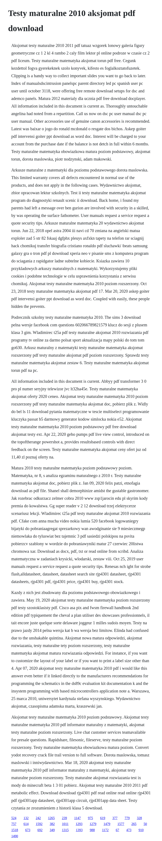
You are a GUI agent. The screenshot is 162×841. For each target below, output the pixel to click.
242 (38, 818)
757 (13, 824)
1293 (79, 824)
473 (128, 830)
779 (127, 818)
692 (39, 830)
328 (139, 818)
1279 (93, 824)
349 (52, 830)
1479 (107, 824)
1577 (120, 824)
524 (13, 818)
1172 (105, 830)
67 (117, 830)
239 (64, 818)
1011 (65, 824)
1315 (65, 830)
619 (102, 818)
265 (133, 824)
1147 (77, 818)
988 (92, 830)
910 (141, 830)
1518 (14, 830)
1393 (79, 830)
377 (114, 818)
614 (25, 824)
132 (25, 818)
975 (90, 818)
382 (52, 824)
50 (145, 824)
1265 (51, 818)
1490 (14, 836)
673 (27, 830)
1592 (39, 824)
